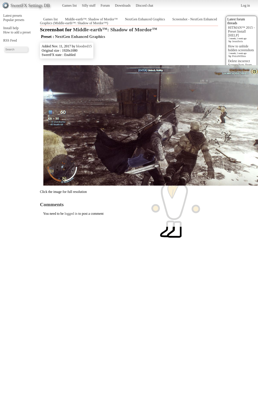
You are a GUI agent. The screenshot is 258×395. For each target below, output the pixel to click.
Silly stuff (89, 5)
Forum (105, 5)
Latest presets (12, 15)
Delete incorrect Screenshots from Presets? (240, 65)
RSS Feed (10, 40)
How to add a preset (17, 32)
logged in (71, 213)
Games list (69, 5)
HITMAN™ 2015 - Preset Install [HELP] (241, 31)
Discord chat (144, 5)
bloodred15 (84, 46)
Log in (245, 5)
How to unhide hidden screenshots (241, 48)
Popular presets (13, 20)
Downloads (123, 5)
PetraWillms (239, 56)
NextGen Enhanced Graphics (145, 19)
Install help (11, 28)
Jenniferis (237, 41)
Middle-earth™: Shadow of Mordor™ (91, 19)
